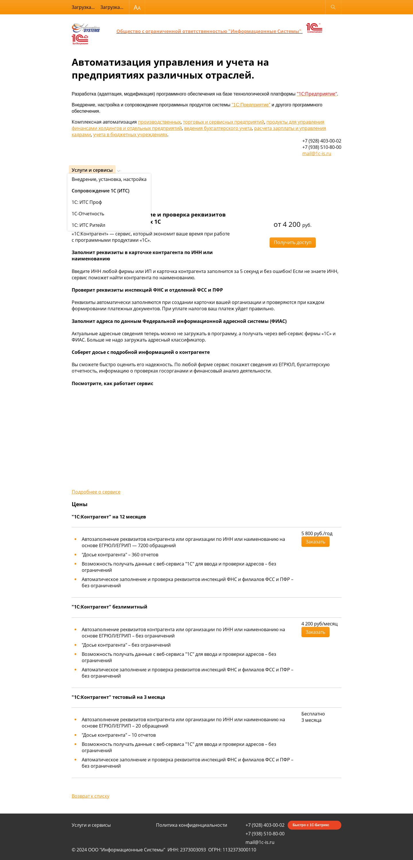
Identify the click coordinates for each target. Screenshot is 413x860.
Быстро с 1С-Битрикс (311, 825)
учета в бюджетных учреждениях (130, 134)
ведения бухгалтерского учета (218, 128)
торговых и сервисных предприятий (223, 122)
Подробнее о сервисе (96, 492)
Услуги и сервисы (92, 170)
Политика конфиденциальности (191, 825)
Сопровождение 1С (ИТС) (108, 184)
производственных (159, 122)
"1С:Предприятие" (251, 104)
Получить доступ (292, 242)
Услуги (77, 184)
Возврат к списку (90, 796)
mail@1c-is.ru (316, 153)
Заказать (315, 542)
